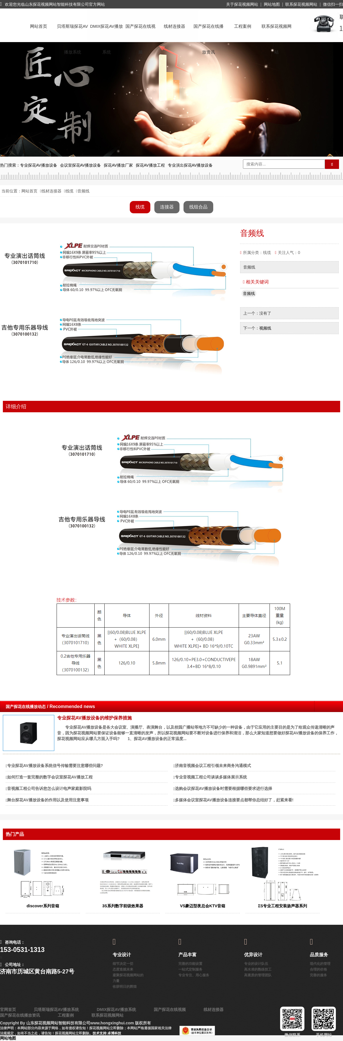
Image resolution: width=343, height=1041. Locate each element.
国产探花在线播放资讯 (209, 31)
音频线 (249, 293)
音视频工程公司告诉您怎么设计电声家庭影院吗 (49, 788)
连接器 (167, 206)
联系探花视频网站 (301, 4)
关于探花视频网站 (242, 4)
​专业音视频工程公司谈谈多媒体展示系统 (211, 777)
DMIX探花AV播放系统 (106, 31)
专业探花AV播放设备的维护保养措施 (94, 717)
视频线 (265, 328)
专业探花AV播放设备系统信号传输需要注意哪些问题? (55, 765)
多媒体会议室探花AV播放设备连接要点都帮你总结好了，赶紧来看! (234, 800)
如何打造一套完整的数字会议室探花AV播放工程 (49, 777)
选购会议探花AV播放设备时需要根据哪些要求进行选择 (223, 788)
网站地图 (272, 4)
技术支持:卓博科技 (107, 1033)
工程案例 (242, 26)
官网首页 (8, 1009)
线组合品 (198, 206)
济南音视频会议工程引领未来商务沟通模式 (213, 765)
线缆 (69, 191)
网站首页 (38, 26)
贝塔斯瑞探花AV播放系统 (72, 31)
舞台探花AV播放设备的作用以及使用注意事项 (47, 800)
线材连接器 (174, 26)
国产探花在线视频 (140, 31)
